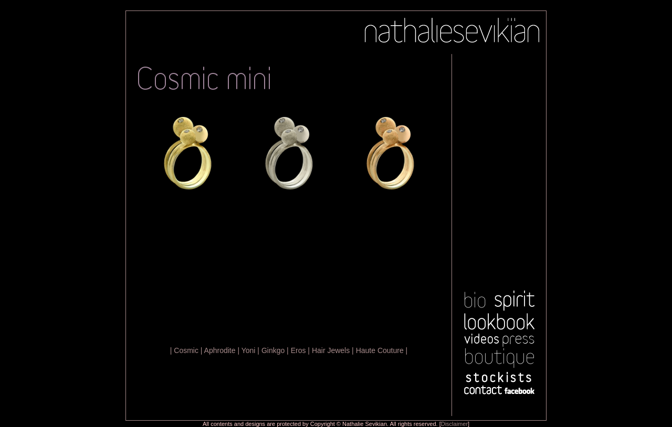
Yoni (249, 350)
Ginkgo (273, 350)
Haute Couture (380, 350)
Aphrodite (220, 350)
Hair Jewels (331, 350)
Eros (298, 350)
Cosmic (186, 350)
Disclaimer (454, 424)
